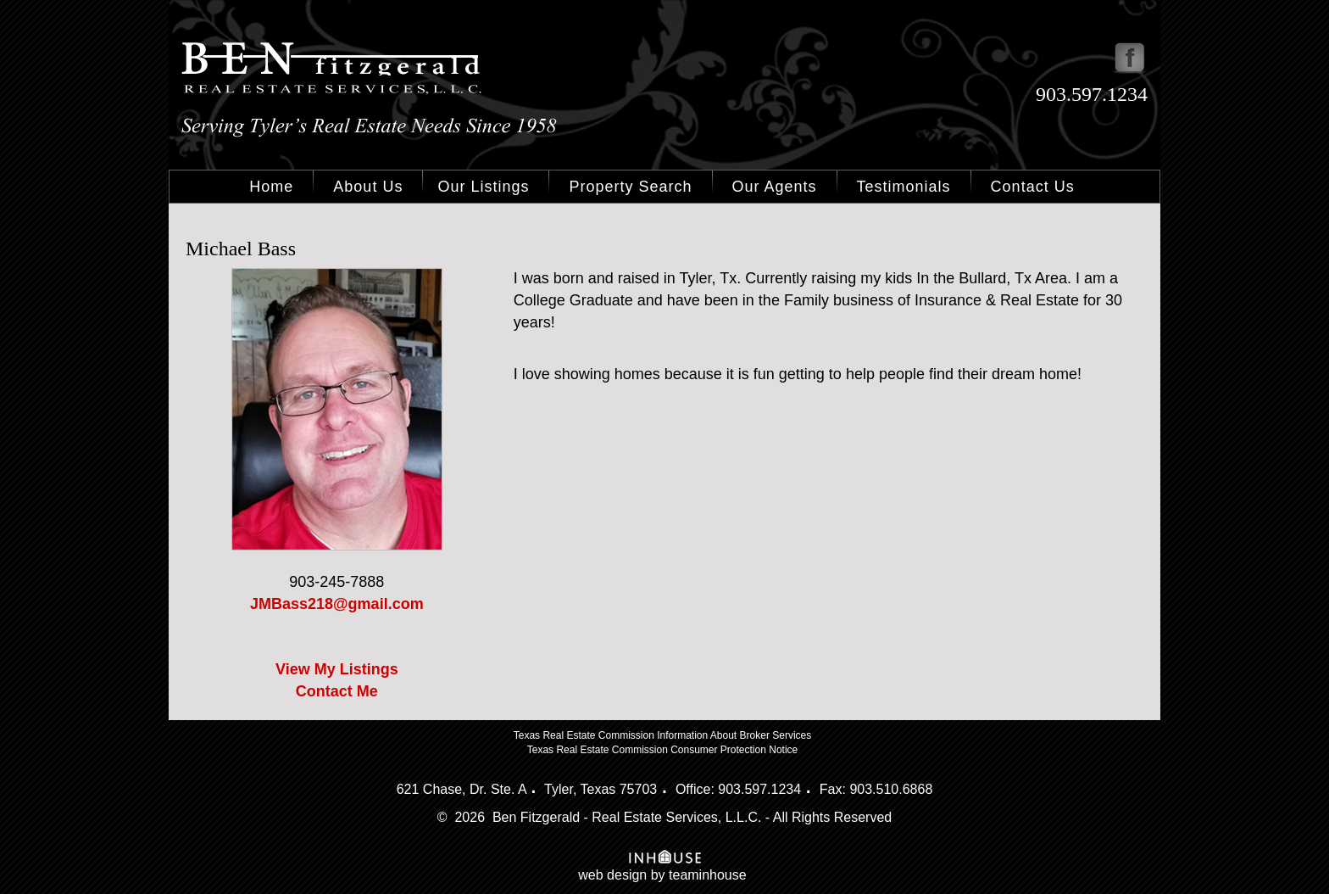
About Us (368, 186)
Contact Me (337, 691)
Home (271, 186)
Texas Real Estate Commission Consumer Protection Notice (662, 750)
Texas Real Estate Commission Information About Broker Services (662, 735)
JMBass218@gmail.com (337, 603)
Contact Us (1033, 186)
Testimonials (904, 186)
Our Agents (774, 186)
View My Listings (336, 669)
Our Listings (483, 186)
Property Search (630, 186)
